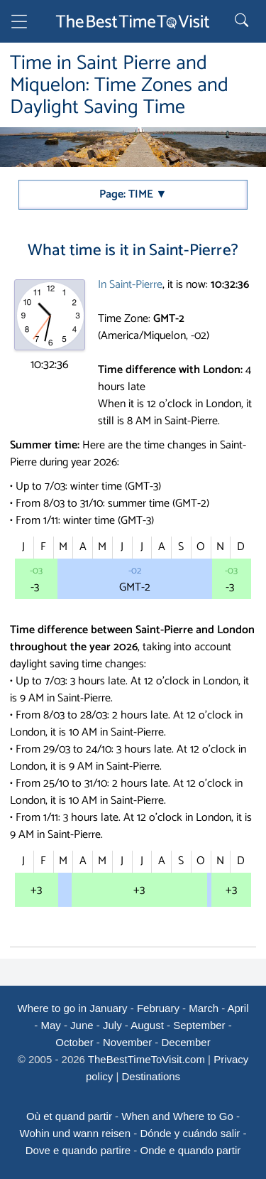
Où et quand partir (69, 1116)
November (127, 1042)
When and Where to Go (177, 1116)
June (82, 1025)
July (112, 1025)
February (158, 1008)
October (74, 1042)
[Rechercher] (243, 21)
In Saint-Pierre (130, 284)
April (238, 1008)
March (203, 1008)
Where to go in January (72, 1008)
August (147, 1025)
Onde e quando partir (190, 1150)
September (199, 1025)
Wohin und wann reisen (75, 1133)
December (186, 1042)
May (50, 1025)
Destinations (151, 1076)
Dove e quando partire (78, 1150)
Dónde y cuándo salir (190, 1133)
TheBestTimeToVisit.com (146, 1059)
